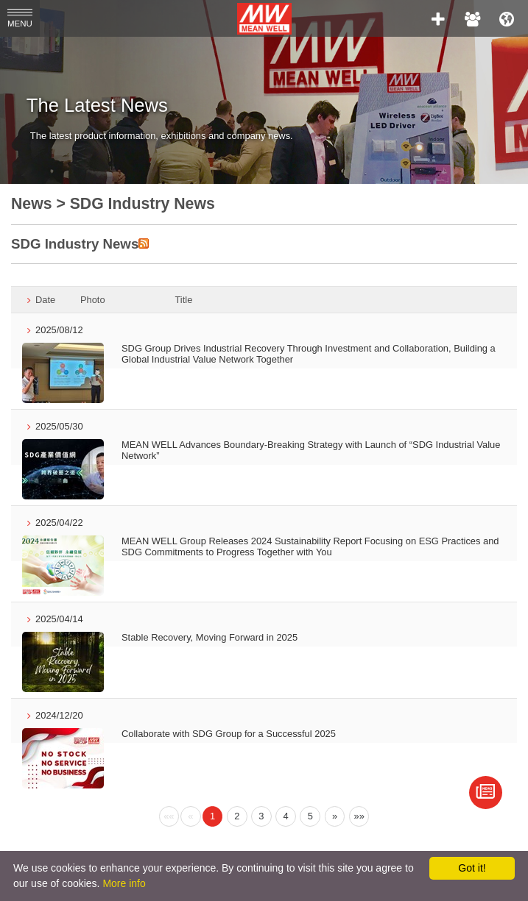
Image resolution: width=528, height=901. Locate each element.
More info (123, 883)
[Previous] (169, 816)
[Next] (335, 816)
